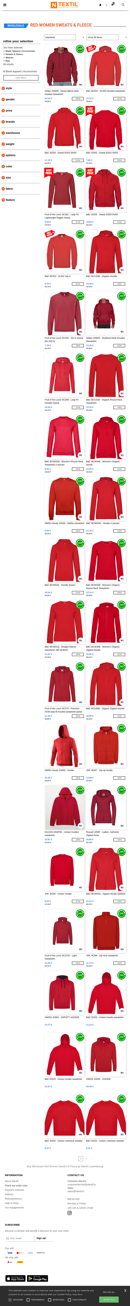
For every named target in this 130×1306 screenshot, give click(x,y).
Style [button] (9, 88)
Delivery (9, 1194)
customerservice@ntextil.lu (82, 1184)
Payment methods (14, 1190)
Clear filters (20, 78)
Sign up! (41, 1238)
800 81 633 (73, 1199)
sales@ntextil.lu (76, 1191)
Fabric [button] (9, 188)
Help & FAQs (12, 1203)
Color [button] (9, 166)
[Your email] (19, 1238)
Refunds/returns (13, 1198)
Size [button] (8, 177)
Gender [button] (10, 99)
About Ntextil (11, 1181)
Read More (78, 1294)
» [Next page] (91, 1158)
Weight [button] (10, 144)
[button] (100, 4)
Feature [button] (10, 199)
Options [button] (11, 155)
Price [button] (9, 110)
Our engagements (14, 1207)
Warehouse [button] (13, 132)
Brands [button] (10, 121)
